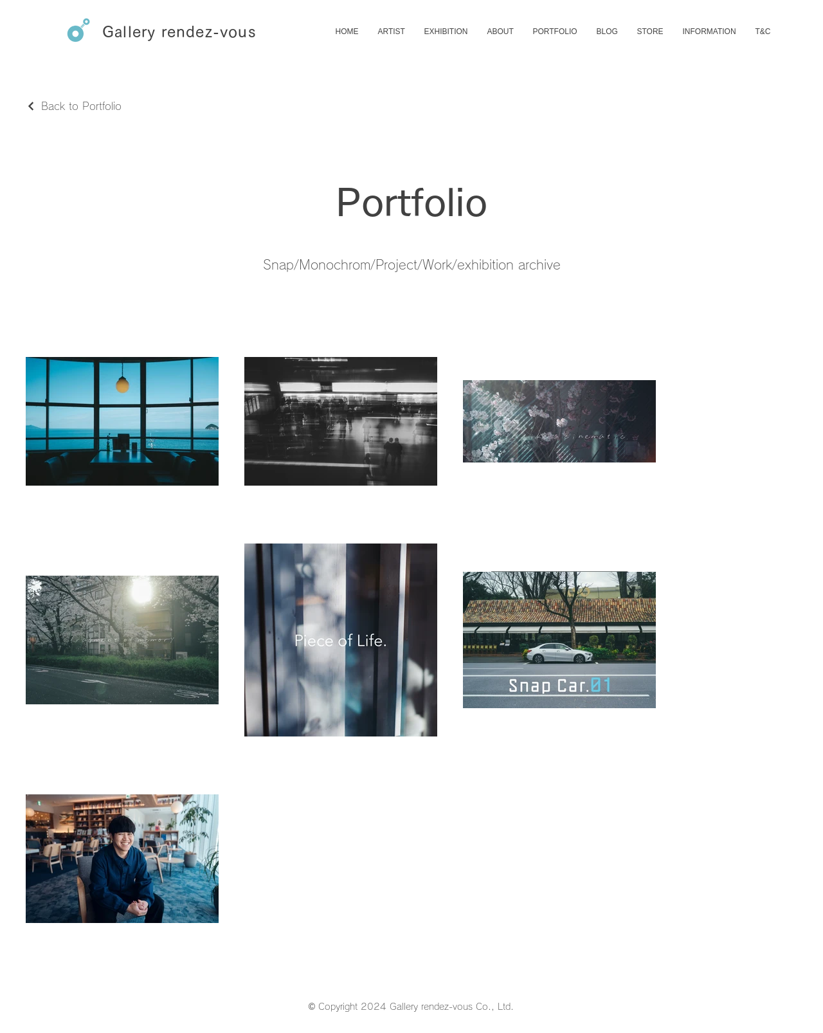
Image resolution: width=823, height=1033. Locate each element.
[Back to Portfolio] (74, 106)
